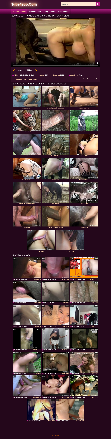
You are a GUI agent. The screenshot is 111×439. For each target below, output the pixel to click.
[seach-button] (98, 4)
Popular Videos (19, 12)
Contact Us (55, 435)
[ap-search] (80, 4)
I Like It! (17, 70)
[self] (21, 4)
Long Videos (49, 12)
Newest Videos (35, 12)
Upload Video (63, 12)
